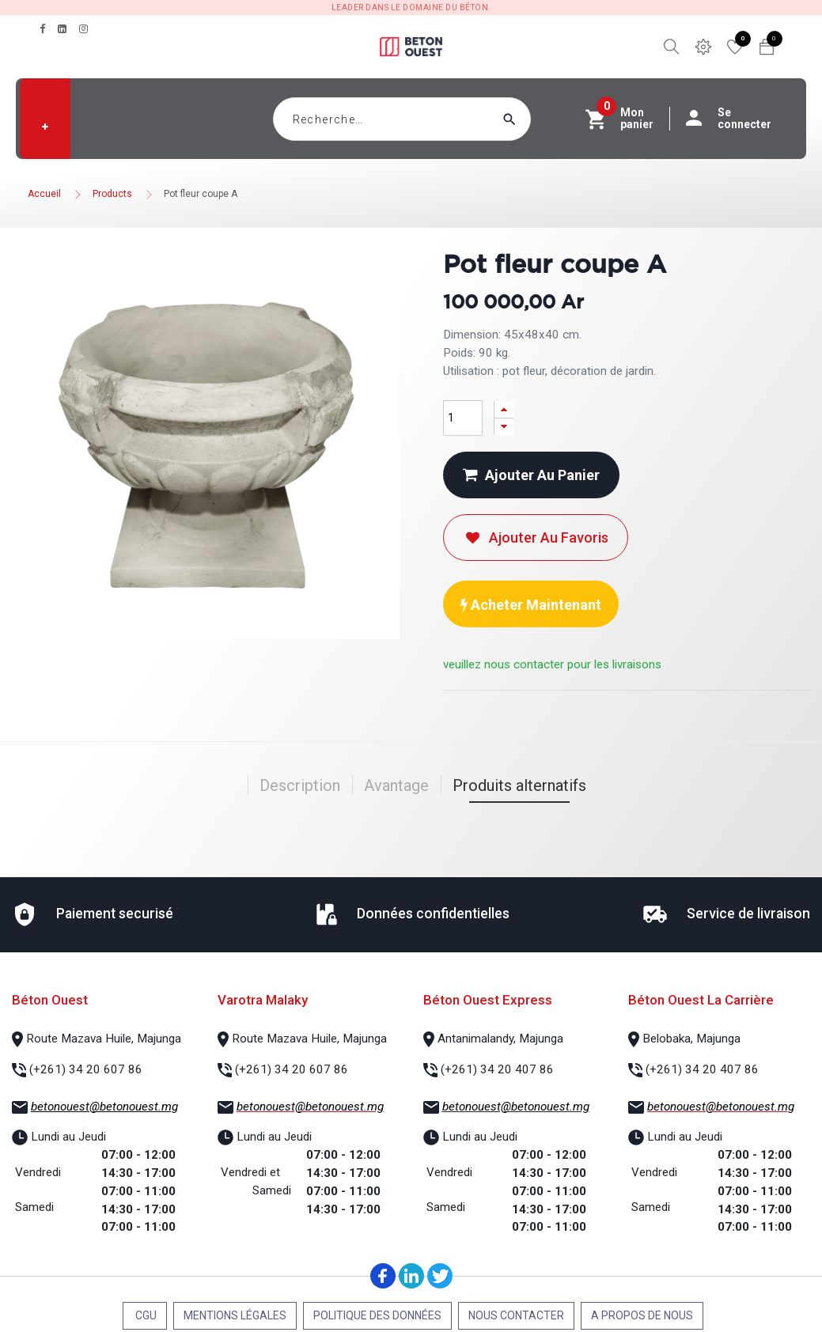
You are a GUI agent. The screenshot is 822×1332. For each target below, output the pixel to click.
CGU (145, 1315)
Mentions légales (235, 1315)
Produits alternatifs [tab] (519, 785)
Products (112, 193)
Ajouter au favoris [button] (535, 537)
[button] (45, 126)
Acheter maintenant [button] (530, 604)
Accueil (44, 193)
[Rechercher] (539, 119)
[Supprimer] (503, 426)
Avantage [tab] (396, 785)
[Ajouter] (503, 409)
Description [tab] (299, 785)
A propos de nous (642, 1315)
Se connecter (736, 119)
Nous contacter (516, 1315)
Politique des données (377, 1315)
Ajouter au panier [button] (531, 475)
